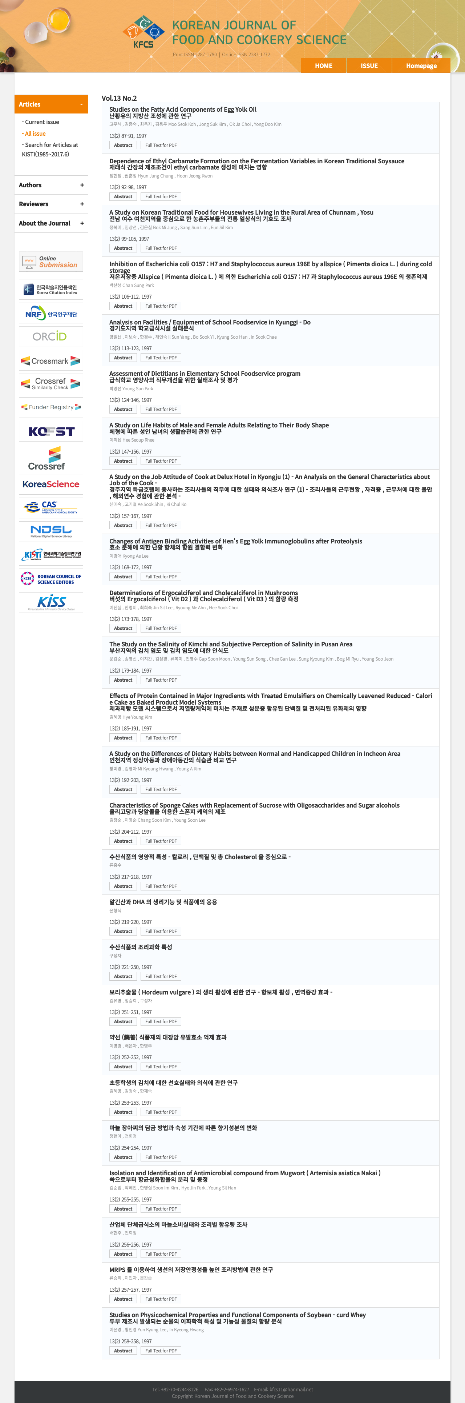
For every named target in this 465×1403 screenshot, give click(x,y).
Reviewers (33, 203)
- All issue (33, 133)
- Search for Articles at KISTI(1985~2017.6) (50, 149)
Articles (29, 104)
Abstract (123, 145)
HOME (323, 65)
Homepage (421, 65)
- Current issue (40, 121)
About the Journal (44, 223)
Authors (30, 184)
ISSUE (369, 65)
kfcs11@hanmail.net (291, 1389)
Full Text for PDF (161, 145)
